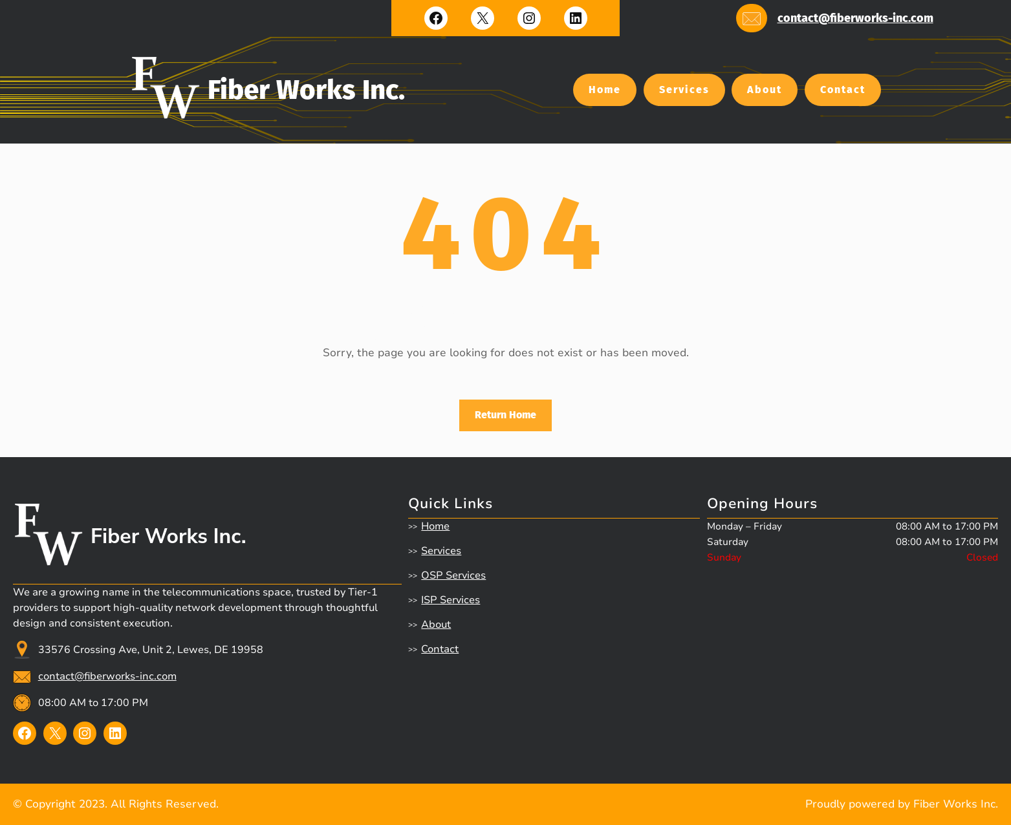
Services (684, 89)
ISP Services (450, 600)
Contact (842, 89)
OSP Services (453, 575)
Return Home (505, 415)
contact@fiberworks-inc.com (855, 18)
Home (605, 89)
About (764, 89)
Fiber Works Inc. (306, 90)
